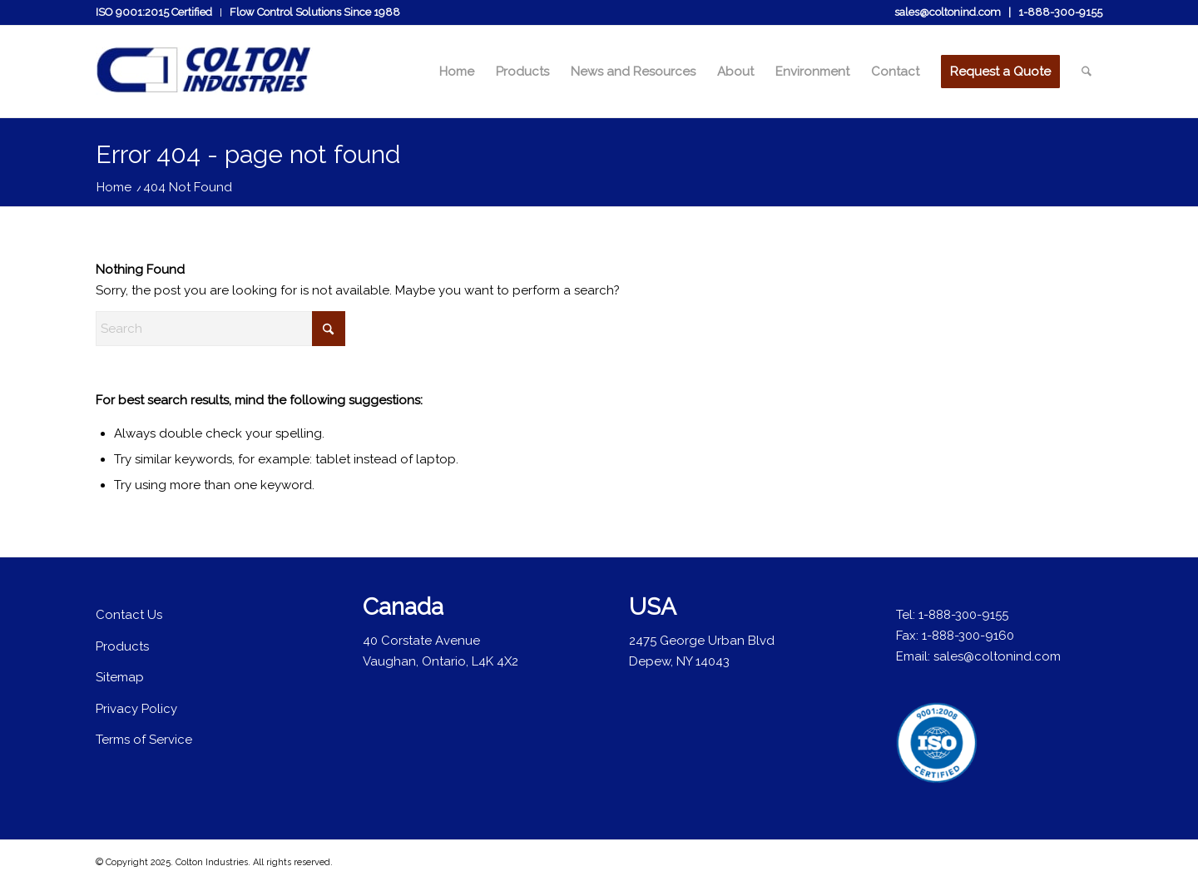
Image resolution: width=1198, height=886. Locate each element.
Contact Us (129, 614)
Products (122, 646)
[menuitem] (158, 12)
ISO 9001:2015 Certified (154, 12)
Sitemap (120, 677)
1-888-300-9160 (968, 635)
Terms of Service (144, 739)
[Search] (1086, 71)
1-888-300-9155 (1060, 12)
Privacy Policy (136, 708)
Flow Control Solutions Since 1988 (315, 12)
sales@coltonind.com (947, 12)
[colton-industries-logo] (204, 79)
